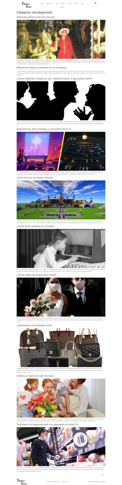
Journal (63, 480)
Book (54, 3)
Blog (79, 3)
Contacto (85, 3)
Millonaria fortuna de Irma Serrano (36, 15)
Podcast (67, 3)
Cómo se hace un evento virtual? (35, 176)
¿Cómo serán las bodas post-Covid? (36, 273)
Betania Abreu (46, 3)
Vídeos (73, 3)
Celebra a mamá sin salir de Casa (35, 374)
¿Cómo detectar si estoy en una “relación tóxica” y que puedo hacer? (55, 77)
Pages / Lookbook (52, 480)
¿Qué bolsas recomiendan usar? (34, 324)
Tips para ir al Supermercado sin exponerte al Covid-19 (47, 423)
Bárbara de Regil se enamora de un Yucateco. (42, 66)
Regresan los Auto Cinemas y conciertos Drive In (44, 127)
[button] (101, 3)
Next (103, 473)
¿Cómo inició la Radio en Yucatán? (36, 225)
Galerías (60, 3)
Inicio (39, 3)
